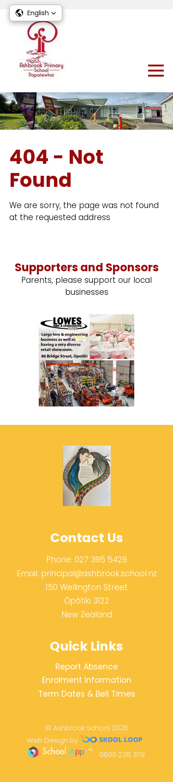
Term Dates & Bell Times (86, 693)
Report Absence (86, 666)
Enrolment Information (86, 680)
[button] (35, 13)
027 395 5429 (101, 559)
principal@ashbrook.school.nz (99, 573)
